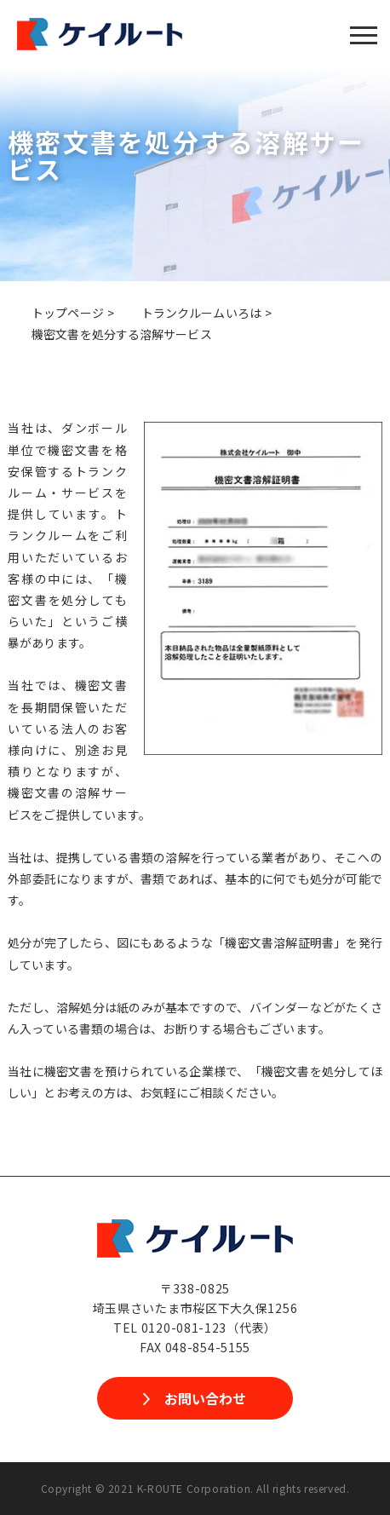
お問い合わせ (205, 1398)
